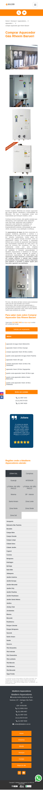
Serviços (21, 752)
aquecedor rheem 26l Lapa (14, 360)
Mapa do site (21, 765)
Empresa (21, 740)
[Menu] (35, 4)
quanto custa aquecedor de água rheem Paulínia (21, 356)
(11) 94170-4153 (21, 400)
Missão (21, 746)
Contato (21, 759)
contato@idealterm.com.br (21, 724)
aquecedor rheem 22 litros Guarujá (17, 348)
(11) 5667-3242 (17, 322)
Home (21, 733)
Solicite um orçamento (21, 329)
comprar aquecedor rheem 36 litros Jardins (19, 352)
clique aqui (27, 322)
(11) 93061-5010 (21, 708)
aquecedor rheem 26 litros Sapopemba (18, 369)
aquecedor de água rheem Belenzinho (18, 344)
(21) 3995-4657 (21, 711)
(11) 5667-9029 (21, 403)
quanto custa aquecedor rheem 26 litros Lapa (20, 373)
